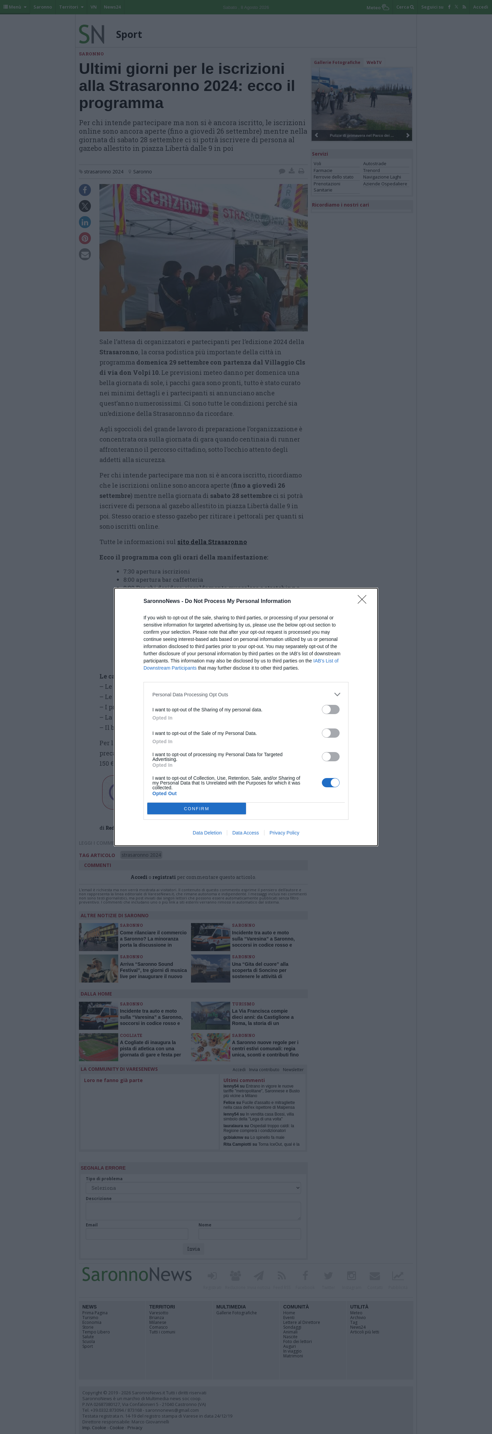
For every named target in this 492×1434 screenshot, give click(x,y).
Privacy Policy (284, 833)
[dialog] (246, 717)
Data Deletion (207, 833)
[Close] (364, 601)
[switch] (331, 709)
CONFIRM (196, 808)
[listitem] (246, 694)
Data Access (245, 833)
